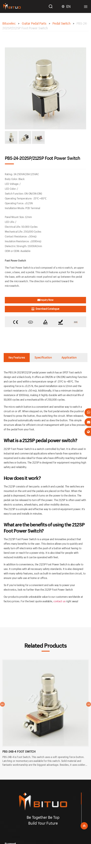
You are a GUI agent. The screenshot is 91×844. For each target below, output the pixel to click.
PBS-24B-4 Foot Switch (18, 751)
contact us (59, 601)
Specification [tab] (43, 357)
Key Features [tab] (17, 357)
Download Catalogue (45, 308)
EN (68, 6)
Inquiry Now (45, 299)
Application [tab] (69, 357)
